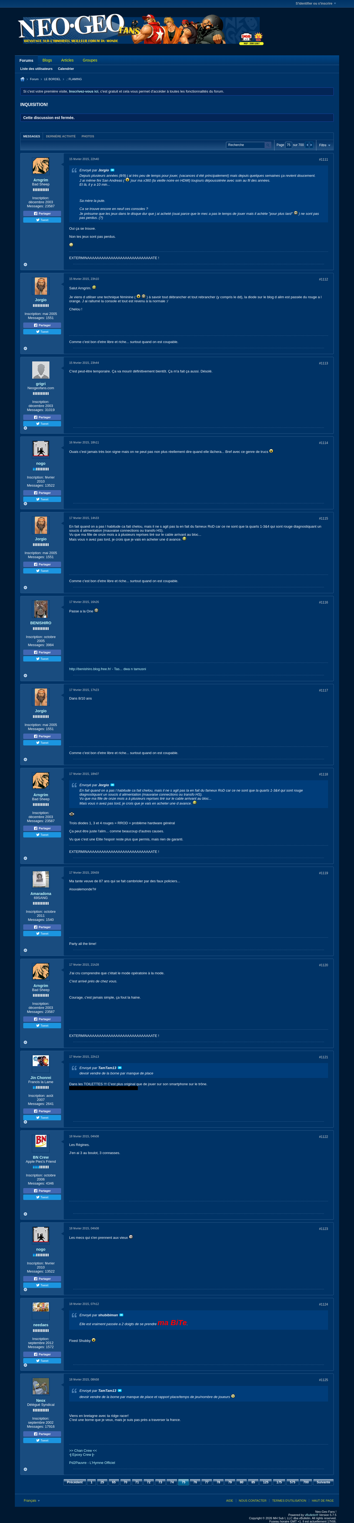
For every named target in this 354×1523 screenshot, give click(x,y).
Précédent (75, 1482)
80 (241, 1482)
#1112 (323, 279)
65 (114, 1482)
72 (149, 1482)
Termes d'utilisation (289, 1500)
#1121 (323, 1057)
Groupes (90, 60)
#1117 (323, 690)
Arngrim (41, 180)
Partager (42, 213)
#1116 (323, 602)
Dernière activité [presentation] (61, 136)
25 (102, 1482)
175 (279, 1482)
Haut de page (323, 1500)
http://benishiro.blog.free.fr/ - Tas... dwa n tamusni (107, 669)
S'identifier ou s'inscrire (316, 3)
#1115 (323, 518)
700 (306, 1482)
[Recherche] (248, 145)
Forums (26, 60)
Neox (40, 1400)
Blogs (47, 60)
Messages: (35, 206)
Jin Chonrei (40, 1078)
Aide (229, 1500)
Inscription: (40, 198)
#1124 (323, 1304)
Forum (34, 79)
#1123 (323, 1229)
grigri (41, 384)
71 (137, 1482)
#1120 (323, 965)
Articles (67, 60)
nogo (40, 463)
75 (183, 1482)
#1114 (323, 443)
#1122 (323, 1137)
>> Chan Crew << (83, 1451)
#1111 (323, 159)
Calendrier (66, 69)
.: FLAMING (74, 79)
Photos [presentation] (88, 136)
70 (125, 1482)
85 (253, 1482)
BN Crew (41, 1157)
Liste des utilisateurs (36, 69)
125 (265, 1482)
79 (230, 1482)
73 (160, 1482)
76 (195, 1482)
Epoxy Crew (81, 1455)
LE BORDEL (52, 79)
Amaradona (40, 893)
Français (32, 1500)
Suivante (323, 1482)
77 (206, 1482)
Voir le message (112, 170)
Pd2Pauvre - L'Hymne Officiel (92, 1463)
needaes (40, 1325)
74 (171, 1482)
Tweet (42, 220)
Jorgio (41, 300)
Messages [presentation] (31, 136)
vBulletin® (311, 1515)
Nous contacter (252, 1500)
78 (218, 1482)
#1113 (323, 363)
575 (292, 1482)
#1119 (323, 873)
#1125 (323, 1380)
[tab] (31, 136)
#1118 (323, 774)
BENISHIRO (40, 623)
